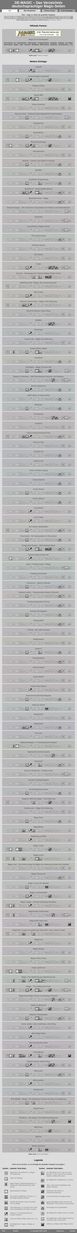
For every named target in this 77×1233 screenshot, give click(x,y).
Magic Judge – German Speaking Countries (38, 902)
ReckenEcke (41, 133)
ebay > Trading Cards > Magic (38, 564)
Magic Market (41, 949)
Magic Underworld (39, 1005)
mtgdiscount (41, 1108)
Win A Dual (42, 292)
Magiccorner (41, 855)
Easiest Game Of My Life (38, 555)
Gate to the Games (39, 686)
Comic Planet (41, 489)
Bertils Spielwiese (39, 386)
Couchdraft (42, 508)
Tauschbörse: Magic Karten (38, 226)
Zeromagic (42, 330)
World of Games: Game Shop (39, 311)
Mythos (43, 1137)
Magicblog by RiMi (39, 836)
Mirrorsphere (41, 1080)
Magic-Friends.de (39, 874)
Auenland (43, 358)
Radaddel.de (41, 123)
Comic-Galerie (41, 480)
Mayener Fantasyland (38, 1015)
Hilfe (3, 1231)
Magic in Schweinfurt (38, 893)
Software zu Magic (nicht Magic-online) (60, 1224)
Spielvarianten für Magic (18, 1191)
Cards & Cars (41, 442)
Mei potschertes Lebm (38, 1043)
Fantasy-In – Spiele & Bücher (38, 583)
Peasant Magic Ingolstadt (38, 76)
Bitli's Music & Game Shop (38, 395)
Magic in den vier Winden (38, 883)
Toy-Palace (42, 255)
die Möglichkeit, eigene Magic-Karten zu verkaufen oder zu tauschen (60, 1219)
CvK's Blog (42, 517)
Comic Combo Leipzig (38, 470)
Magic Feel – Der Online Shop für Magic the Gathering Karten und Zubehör (38, 864)
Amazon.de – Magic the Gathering (38, 339)
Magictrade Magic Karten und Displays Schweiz (38, 996)
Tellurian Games (40, 245)
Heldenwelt (42, 724)
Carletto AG (42, 452)
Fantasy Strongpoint (38, 611)
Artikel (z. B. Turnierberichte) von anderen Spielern (21, 1214)
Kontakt (72, 1231)
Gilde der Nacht (40, 705)
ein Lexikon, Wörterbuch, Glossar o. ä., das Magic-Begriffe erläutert (23, 1197)
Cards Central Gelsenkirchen (38, 433)
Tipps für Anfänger (16, 1178)
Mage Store (42, 818)
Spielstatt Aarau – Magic (38, 198)
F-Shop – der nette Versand (38, 630)
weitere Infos (7, 46)
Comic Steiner (41, 499)
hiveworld (42, 761)
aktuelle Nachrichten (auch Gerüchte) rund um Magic (23, 1202)
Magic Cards (41, 846)
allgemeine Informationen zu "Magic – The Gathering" (23, 1173)
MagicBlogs (42, 827)
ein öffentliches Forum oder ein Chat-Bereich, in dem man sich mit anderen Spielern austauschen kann (59, 1174)
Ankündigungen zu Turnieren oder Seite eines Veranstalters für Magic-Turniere (23, 1208)
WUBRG (43, 320)
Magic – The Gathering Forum (38, 986)
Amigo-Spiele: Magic (38, 348)
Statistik (15, 1231)
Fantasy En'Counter (38, 574)
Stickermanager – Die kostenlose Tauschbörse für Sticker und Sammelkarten (38, 208)
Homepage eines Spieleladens (57, 1207)
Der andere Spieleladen (38, 527)
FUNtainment (41, 639)
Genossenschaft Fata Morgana (38, 696)
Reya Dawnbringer (39, 142)
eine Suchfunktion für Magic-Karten (59, 1196)
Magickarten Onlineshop (38, 911)
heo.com (43, 733)
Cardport (43, 424)
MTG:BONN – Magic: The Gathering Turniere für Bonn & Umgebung (38, 1099)
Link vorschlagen (67, 11)
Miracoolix (42, 1071)
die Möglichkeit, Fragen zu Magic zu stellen (22, 1225)
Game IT (43, 649)
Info (9, 11)
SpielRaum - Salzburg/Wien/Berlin (38, 189)
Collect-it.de (41, 461)
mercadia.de (41, 1052)
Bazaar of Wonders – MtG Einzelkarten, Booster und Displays (38, 377)
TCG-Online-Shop (39, 236)
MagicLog (42, 940)
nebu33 (43, 67)
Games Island (41, 667)
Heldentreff (42, 714)
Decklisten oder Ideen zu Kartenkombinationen (55, 1191)
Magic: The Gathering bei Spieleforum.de (38, 977)
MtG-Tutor (42, 1127)
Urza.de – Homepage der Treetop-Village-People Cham (38, 273)
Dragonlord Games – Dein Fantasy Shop (38, 545)
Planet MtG (42, 95)
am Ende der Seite (54, 20)
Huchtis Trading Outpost (38, 780)
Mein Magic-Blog (40, 1033)
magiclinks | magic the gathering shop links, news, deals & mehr (38, 930)
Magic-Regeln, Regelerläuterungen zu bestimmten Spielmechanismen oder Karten (23, 1185)
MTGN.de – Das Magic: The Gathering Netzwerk (38, 1118)
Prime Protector (40, 104)
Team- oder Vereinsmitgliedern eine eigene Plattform (59, 1186)
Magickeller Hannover (38, 921)
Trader (44, 264)
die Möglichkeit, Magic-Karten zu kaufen (60, 1213)
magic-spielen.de (39, 968)
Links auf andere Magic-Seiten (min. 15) (23, 1218)
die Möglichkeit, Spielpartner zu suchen (60, 1180)
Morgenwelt (42, 1090)
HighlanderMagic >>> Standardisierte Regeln (38, 743)
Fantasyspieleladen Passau (38, 602)
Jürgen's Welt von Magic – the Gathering (38, 799)
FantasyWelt (41, 621)
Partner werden (50, 11)
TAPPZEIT (42, 217)
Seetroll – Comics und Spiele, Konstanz (38, 161)
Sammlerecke (41, 151)
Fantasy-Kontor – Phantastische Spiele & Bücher (38, 592)
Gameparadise (41, 658)
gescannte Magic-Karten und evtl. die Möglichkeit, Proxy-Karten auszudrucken (60, 1202)
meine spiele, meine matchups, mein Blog (38, 1024)
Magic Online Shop (39, 958)
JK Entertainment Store (38, 789)
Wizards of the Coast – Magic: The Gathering (38, 302)
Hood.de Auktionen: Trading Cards (38, 771)
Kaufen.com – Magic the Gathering (38, 808)
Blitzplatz (43, 405)
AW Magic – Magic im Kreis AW (38, 367)
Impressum (60, 1231)
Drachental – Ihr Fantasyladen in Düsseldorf (38, 536)
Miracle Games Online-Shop (38, 1062)
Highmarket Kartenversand (38, 752)
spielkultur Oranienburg (38, 180)
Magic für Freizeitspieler (38, 39)
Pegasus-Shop (40, 86)
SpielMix (43, 170)
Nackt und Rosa (40, 1146)
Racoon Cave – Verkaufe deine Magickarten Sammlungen (38, 114)
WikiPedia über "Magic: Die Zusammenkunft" (38, 283)
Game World (41, 677)
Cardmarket (42, 414)
